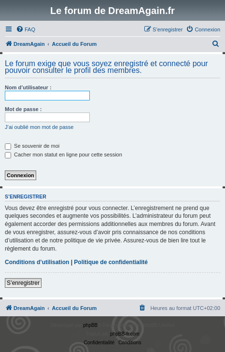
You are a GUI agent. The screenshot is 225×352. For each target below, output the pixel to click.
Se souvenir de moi (32, 146)
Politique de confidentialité (111, 262)
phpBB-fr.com (125, 334)
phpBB (90, 325)
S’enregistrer (23, 283)
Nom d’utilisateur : (28, 87)
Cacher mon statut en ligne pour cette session (63, 154)
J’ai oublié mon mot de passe (39, 127)
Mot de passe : (23, 109)
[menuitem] (25, 29)
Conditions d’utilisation (37, 262)
